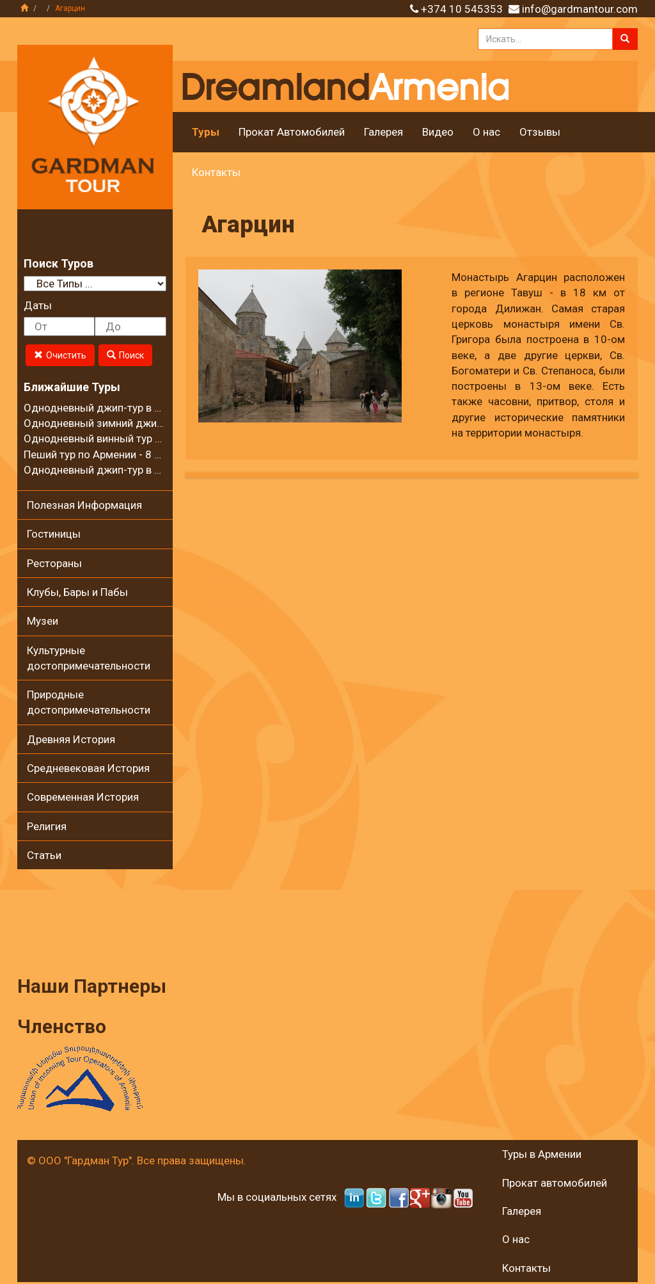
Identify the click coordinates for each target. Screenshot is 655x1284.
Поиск (125, 355)
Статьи (44, 855)
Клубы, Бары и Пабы (77, 592)
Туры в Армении (541, 1154)
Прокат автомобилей (554, 1182)
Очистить (60, 355)
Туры (205, 131)
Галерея (383, 131)
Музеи (42, 620)
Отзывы (539, 131)
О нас (486, 131)
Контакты (216, 172)
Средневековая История (88, 768)
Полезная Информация (84, 505)
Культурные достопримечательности (88, 658)
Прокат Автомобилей (292, 131)
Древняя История (71, 739)
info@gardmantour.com (580, 9)
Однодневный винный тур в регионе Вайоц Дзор (144, 438)
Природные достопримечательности (88, 702)
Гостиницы (54, 533)
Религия (47, 826)
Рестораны (54, 563)
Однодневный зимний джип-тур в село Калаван (142, 423)
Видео (438, 131)
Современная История (83, 796)
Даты (38, 305)
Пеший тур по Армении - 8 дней (101, 454)
